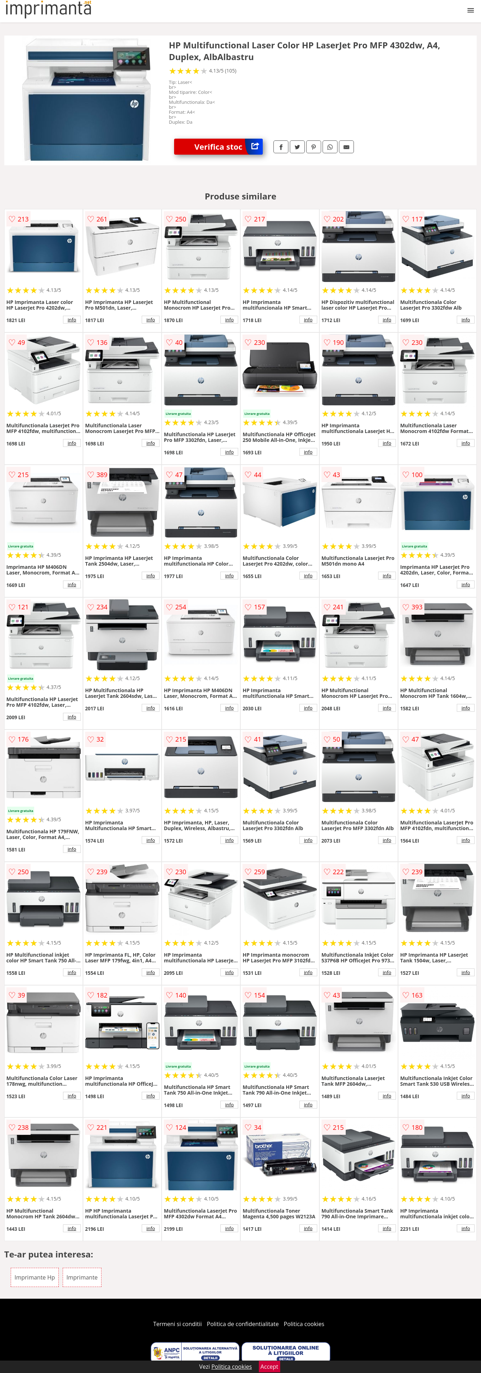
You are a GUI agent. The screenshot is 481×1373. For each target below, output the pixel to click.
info (72, 319)
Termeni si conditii (177, 1324)
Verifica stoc (228, 147)
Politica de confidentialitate (243, 1324)
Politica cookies (304, 1324)
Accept (269, 1367)
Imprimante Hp (35, 1277)
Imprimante (82, 1277)
